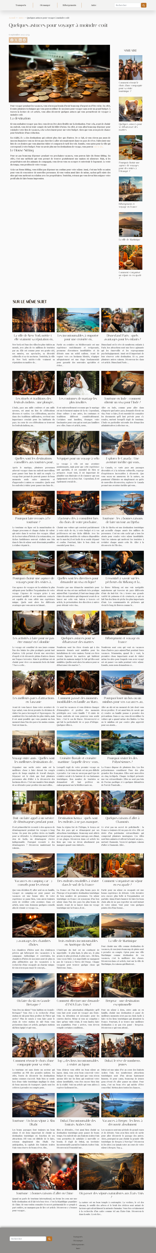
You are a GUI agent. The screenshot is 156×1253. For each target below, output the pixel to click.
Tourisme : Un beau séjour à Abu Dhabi (33, 1122)
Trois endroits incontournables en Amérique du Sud (78, 942)
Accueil (12, 17)
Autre (93, 5)
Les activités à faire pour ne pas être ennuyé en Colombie (33, 640)
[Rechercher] (127, 5)
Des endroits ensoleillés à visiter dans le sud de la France (78, 882)
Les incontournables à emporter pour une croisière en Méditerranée (78, 339)
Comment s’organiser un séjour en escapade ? (130, 275)
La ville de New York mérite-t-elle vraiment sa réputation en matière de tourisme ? (33, 339)
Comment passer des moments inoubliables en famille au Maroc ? (78, 701)
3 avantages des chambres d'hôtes (33, 942)
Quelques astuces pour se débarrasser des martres (130, 127)
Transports (21, 5)
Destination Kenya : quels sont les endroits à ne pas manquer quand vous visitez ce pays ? (78, 821)
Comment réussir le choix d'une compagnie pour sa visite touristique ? (130, 87)
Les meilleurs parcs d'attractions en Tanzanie (33, 700)
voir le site (98, 146)
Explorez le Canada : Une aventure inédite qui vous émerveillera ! (122, 462)
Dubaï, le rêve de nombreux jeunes (122, 1062)
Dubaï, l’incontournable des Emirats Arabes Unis (78, 1122)
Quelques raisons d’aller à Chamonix (122, 820)
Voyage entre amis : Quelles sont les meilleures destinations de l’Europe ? (33, 761)
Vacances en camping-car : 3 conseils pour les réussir (33, 882)
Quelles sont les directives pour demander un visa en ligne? (78, 580)
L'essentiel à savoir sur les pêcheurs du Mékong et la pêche (122, 582)
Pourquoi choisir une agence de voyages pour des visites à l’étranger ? (129, 167)
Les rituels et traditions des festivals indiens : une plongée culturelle (33, 402)
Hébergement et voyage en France (128, 205)
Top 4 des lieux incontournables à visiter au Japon (78, 1062)
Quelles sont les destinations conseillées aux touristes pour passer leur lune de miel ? (33, 462)
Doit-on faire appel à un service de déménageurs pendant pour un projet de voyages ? (33, 821)
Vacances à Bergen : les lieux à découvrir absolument (123, 1122)
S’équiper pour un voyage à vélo (78, 458)
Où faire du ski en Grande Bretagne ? (33, 1002)
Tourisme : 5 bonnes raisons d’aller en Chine (44, 1193)
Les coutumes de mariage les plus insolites (78, 400)
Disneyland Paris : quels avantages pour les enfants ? (122, 337)
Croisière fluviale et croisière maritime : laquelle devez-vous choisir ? (78, 761)
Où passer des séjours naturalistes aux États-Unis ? (111, 1195)
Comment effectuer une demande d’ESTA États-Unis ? (78, 1002)
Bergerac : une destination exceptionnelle (122, 1002)
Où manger (45, 5)
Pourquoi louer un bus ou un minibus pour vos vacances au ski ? (122, 701)
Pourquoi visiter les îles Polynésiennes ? (122, 760)
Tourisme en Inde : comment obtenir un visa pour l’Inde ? (122, 400)
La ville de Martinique (129, 239)
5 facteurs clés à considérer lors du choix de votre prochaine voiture (78, 522)
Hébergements (69, 5)
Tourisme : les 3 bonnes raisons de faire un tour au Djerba (122, 520)
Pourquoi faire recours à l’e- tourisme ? (33, 520)
